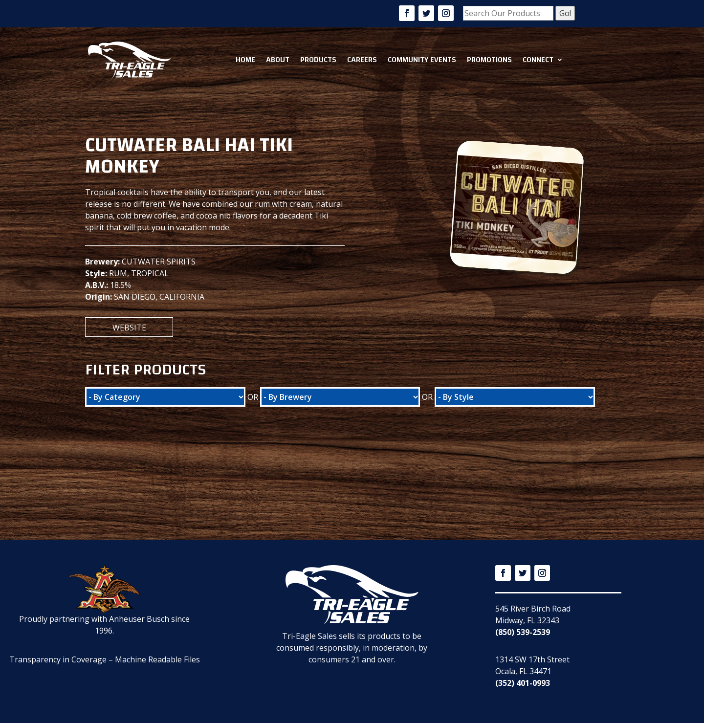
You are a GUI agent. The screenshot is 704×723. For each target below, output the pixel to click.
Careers (362, 59)
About (277, 59)
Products (318, 59)
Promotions (489, 59)
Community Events (422, 59)
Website (129, 327)
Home (245, 59)
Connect (538, 59)
